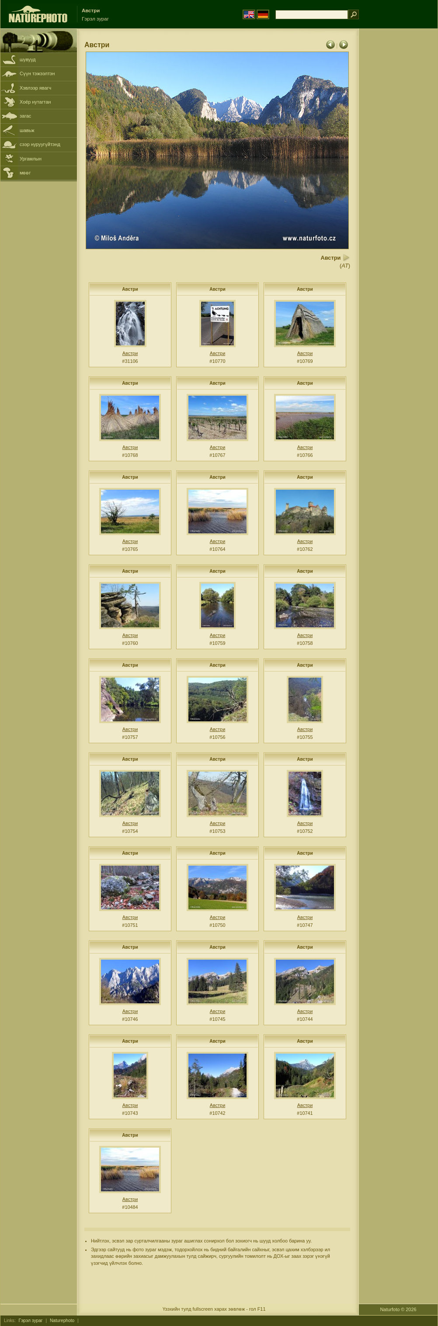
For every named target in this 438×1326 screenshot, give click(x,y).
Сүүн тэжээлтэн (37, 73)
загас (25, 115)
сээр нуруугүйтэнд (40, 144)
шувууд (28, 59)
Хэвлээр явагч (35, 87)
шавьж (27, 130)
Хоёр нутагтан (35, 101)
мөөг (25, 172)
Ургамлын (31, 158)
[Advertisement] (398, 168)
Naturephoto (62, 1320)
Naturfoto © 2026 (398, 1309)
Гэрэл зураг (31, 1320)
